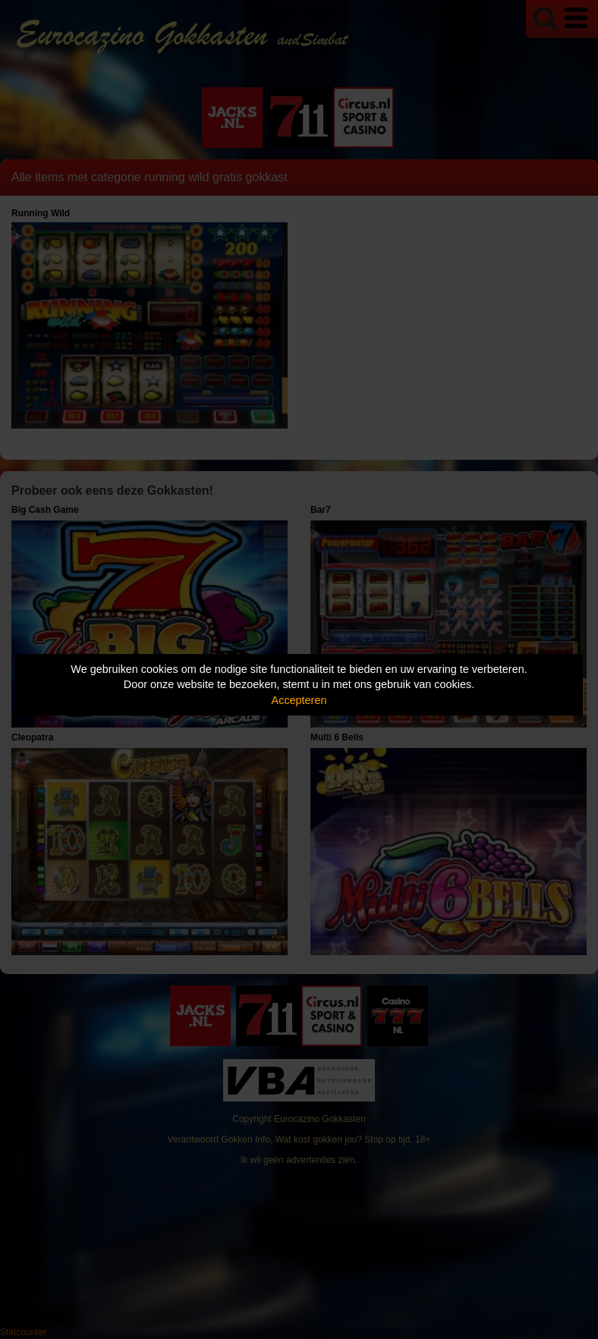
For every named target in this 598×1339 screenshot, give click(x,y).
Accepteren (299, 700)
